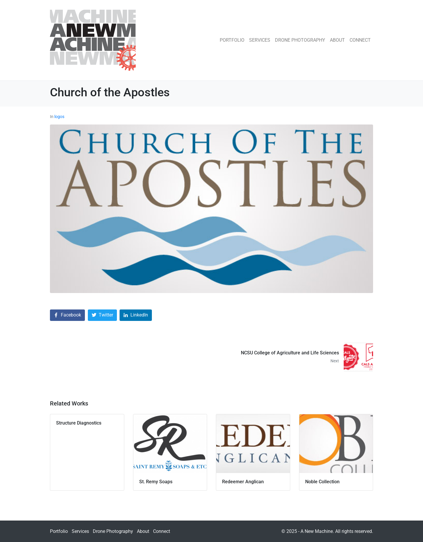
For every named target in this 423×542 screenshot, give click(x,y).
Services (259, 40)
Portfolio (232, 40)
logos (59, 116)
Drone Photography (300, 40)
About (337, 40)
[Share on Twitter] (102, 315)
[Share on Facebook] (67, 315)
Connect (360, 40)
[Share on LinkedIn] (136, 315)
